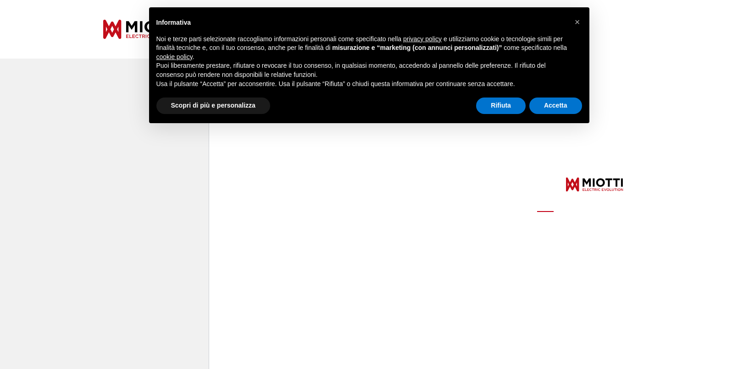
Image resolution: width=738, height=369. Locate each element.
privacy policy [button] (422, 39)
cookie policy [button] (174, 56)
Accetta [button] (555, 105)
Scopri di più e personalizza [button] (213, 105)
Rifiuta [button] (501, 105)
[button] (577, 22)
